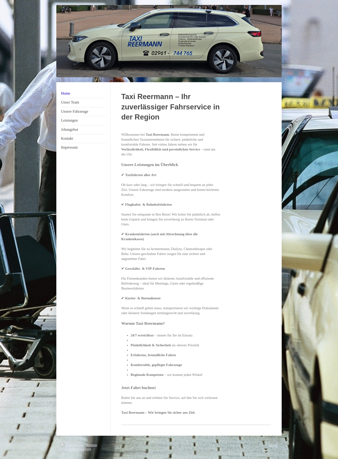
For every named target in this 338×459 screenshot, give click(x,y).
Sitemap (91, 445)
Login (273, 445)
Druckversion (73, 445)
